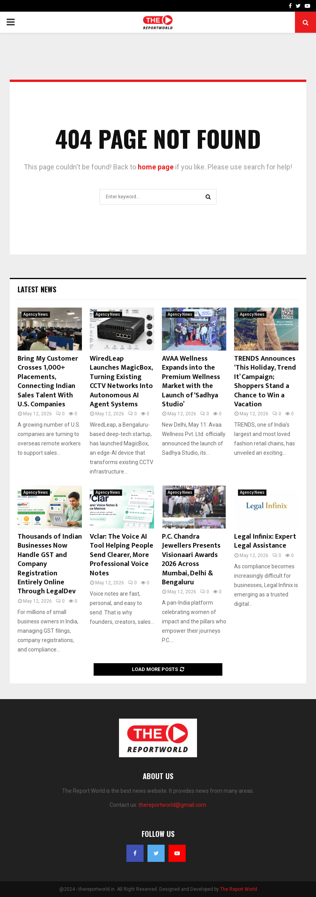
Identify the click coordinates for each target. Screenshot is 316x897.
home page (156, 167)
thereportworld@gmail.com (172, 805)
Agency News (35, 314)
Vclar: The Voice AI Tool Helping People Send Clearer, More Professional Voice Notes (121, 555)
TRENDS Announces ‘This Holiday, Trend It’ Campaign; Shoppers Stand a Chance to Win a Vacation (265, 381)
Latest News (37, 289)
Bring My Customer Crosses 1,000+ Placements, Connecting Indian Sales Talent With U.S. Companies (48, 381)
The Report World (238, 889)
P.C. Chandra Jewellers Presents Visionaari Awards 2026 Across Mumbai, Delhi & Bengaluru (191, 559)
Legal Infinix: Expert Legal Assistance (265, 541)
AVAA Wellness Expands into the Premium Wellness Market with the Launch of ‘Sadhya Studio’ (191, 381)
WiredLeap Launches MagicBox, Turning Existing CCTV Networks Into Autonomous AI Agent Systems (121, 381)
